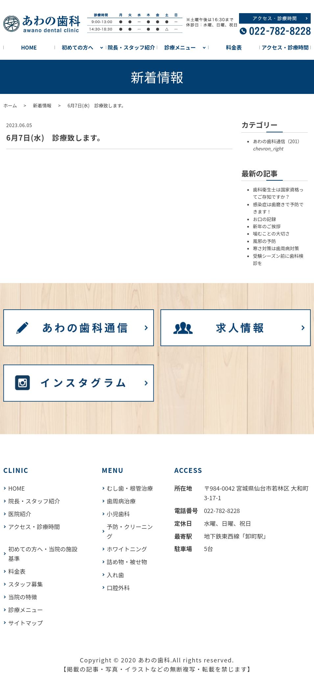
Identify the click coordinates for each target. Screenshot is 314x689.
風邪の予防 (264, 241)
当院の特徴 (23, 596)
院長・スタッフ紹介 (131, 47)
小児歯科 (120, 523)
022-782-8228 (223, 510)
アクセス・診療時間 (284, 47)
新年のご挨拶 (266, 226)
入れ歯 (117, 583)
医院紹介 (20, 513)
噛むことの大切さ (271, 233)
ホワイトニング (128, 558)
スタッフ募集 (26, 583)
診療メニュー (180, 47)
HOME (29, 47)
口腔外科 (120, 596)
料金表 (234, 47)
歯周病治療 (122, 510)
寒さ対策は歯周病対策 (276, 248)
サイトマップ (26, 621)
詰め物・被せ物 (128, 571)
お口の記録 (264, 219)
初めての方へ (77, 47)
